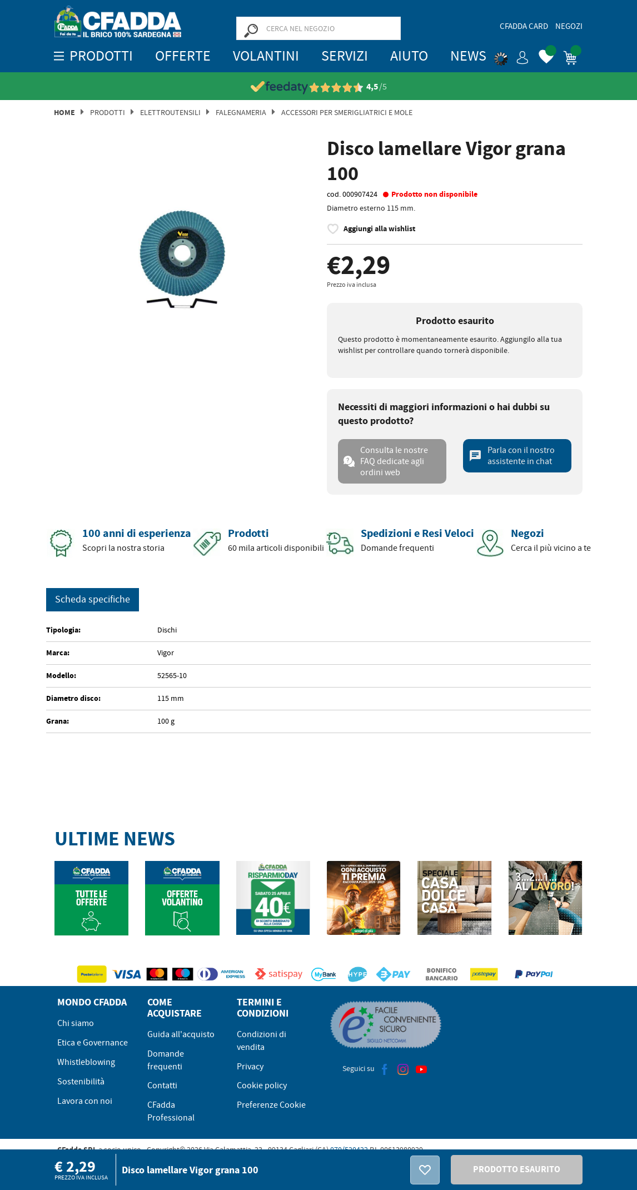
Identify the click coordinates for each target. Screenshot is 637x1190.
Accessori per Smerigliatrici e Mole (346, 112)
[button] (511, 55)
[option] (182, 259)
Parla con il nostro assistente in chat (512, 456)
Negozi (569, 26)
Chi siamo (75, 1023)
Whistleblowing (86, 1062)
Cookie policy (262, 1085)
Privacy (250, 1066)
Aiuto (409, 56)
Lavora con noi (84, 1101)
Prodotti (107, 112)
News (468, 56)
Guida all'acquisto (181, 1034)
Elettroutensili (170, 112)
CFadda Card (524, 26)
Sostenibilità (80, 1081)
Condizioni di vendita (261, 1041)
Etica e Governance (92, 1042)
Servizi (344, 56)
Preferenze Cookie (271, 1105)
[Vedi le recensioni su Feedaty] (319, 87)
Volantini (266, 56)
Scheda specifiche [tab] (92, 599)
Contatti (162, 1085)
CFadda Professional (171, 1111)
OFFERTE (183, 56)
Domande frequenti (165, 1060)
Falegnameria (241, 112)
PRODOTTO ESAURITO (516, 1169)
